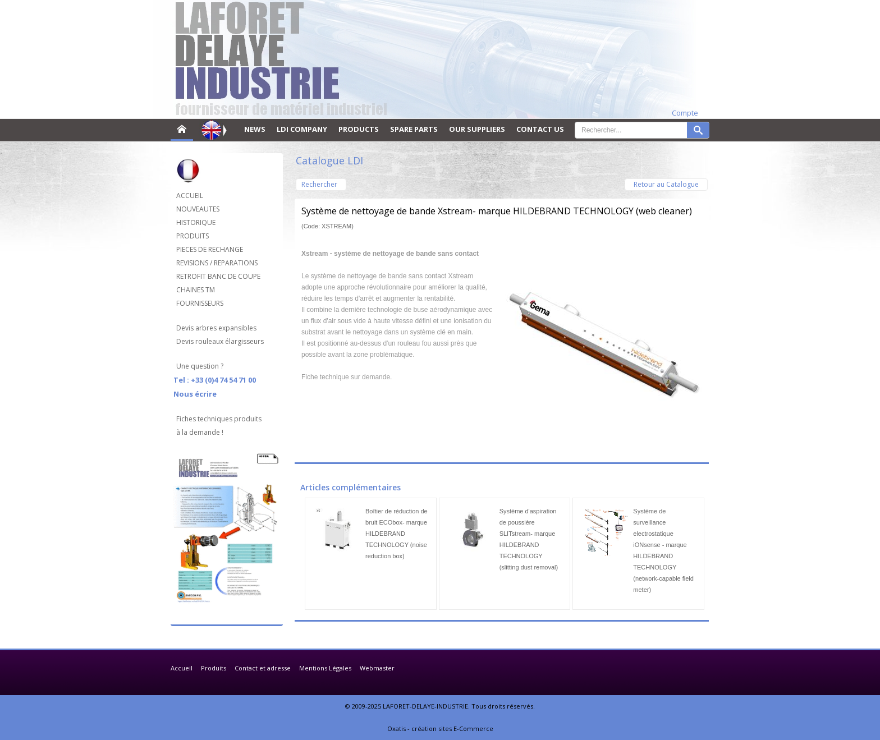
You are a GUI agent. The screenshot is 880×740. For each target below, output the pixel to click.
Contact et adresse (263, 668)
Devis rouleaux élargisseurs (220, 341)
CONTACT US (540, 129)
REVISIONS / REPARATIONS (217, 263)
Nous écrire (195, 394)
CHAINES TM (195, 290)
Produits (213, 668)
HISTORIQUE (196, 222)
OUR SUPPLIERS (477, 129)
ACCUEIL (189, 195)
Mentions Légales (325, 668)
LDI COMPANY (302, 129)
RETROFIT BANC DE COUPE (218, 276)
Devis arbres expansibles (216, 328)
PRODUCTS (358, 129)
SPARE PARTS (414, 129)
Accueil (181, 668)
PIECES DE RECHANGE (209, 249)
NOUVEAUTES (197, 209)
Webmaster (377, 668)
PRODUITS (192, 236)
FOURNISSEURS (199, 303)
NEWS (254, 129)
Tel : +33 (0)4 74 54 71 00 (214, 380)
